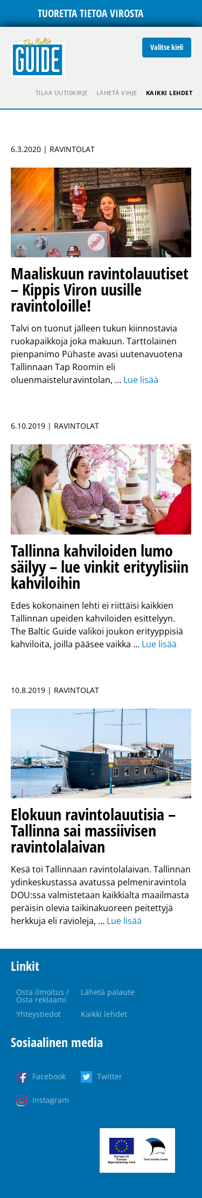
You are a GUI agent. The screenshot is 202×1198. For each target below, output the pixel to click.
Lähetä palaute (108, 992)
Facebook (49, 1076)
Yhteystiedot (38, 1014)
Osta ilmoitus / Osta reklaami (42, 996)
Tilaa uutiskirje (62, 93)
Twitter (109, 1076)
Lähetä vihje (116, 93)
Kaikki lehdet (169, 93)
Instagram (50, 1100)
